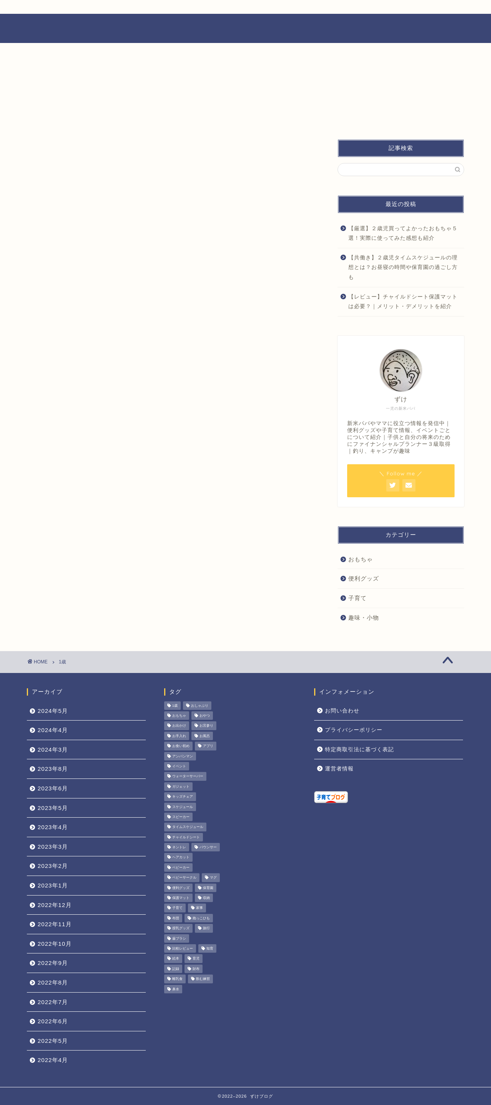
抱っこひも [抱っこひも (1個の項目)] (201, 918)
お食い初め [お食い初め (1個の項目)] (180, 746)
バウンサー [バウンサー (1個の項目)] (208, 847)
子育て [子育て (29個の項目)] (177, 908)
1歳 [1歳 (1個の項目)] (175, 706)
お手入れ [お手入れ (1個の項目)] (179, 736)
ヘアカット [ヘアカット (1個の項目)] (180, 857)
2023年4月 (53, 827)
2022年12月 (55, 905)
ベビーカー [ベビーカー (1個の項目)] (180, 867)
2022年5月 (53, 1040)
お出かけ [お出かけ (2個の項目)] (179, 726)
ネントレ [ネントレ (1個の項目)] (179, 847)
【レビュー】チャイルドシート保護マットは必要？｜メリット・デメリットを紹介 (403, 302)
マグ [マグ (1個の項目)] (213, 878)
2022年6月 (53, 1021)
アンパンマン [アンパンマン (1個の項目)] (182, 756)
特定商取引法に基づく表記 (359, 749)
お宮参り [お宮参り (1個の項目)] (206, 726)
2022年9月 (53, 963)
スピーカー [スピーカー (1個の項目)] (180, 817)
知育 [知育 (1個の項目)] (209, 948)
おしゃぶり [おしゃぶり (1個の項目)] (199, 706)
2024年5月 (53, 711)
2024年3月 (53, 749)
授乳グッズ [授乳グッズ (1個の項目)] (180, 928)
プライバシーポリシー (353, 730)
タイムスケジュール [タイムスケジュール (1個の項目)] (187, 827)
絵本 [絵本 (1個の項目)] (175, 959)
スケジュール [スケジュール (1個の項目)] (182, 807)
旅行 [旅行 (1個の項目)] (206, 928)
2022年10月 (55, 943)
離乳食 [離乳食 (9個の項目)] (177, 979)
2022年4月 (53, 1060)
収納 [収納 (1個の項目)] (206, 898)
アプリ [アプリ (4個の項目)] (208, 746)
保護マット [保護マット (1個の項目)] (180, 898)
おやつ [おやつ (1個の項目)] (204, 715)
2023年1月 (53, 885)
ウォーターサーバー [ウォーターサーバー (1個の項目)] (187, 776)
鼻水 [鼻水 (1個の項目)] (175, 989)
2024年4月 (53, 730)
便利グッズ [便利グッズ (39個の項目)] (180, 888)
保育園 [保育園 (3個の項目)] (208, 888)
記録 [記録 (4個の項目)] (175, 969)
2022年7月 (53, 1002)
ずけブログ (245, 28)
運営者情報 (339, 769)
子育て (357, 598)
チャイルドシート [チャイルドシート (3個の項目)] (186, 837)
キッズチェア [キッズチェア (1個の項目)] (182, 797)
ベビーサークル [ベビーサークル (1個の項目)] (184, 878)
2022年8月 (53, 982)
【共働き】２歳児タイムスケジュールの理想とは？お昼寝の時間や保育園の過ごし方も (403, 267)
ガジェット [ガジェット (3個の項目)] (180, 786)
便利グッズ (363, 578)
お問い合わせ (342, 711)
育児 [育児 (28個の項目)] (196, 959)
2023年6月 (53, 788)
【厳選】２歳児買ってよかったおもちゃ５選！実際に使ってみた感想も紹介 (403, 233)
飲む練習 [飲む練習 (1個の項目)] (203, 979)
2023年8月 (53, 768)
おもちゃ (360, 559)
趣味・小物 (363, 617)
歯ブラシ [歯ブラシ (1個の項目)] (179, 938)
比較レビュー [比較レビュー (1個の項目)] (182, 948)
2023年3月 (53, 846)
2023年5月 (53, 808)
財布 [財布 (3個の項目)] (196, 969)
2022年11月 (55, 924)
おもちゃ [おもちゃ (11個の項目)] (179, 715)
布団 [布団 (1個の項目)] (175, 918)
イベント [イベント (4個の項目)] (179, 766)
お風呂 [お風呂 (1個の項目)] (204, 736)
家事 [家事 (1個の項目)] (199, 908)
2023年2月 (53, 866)
